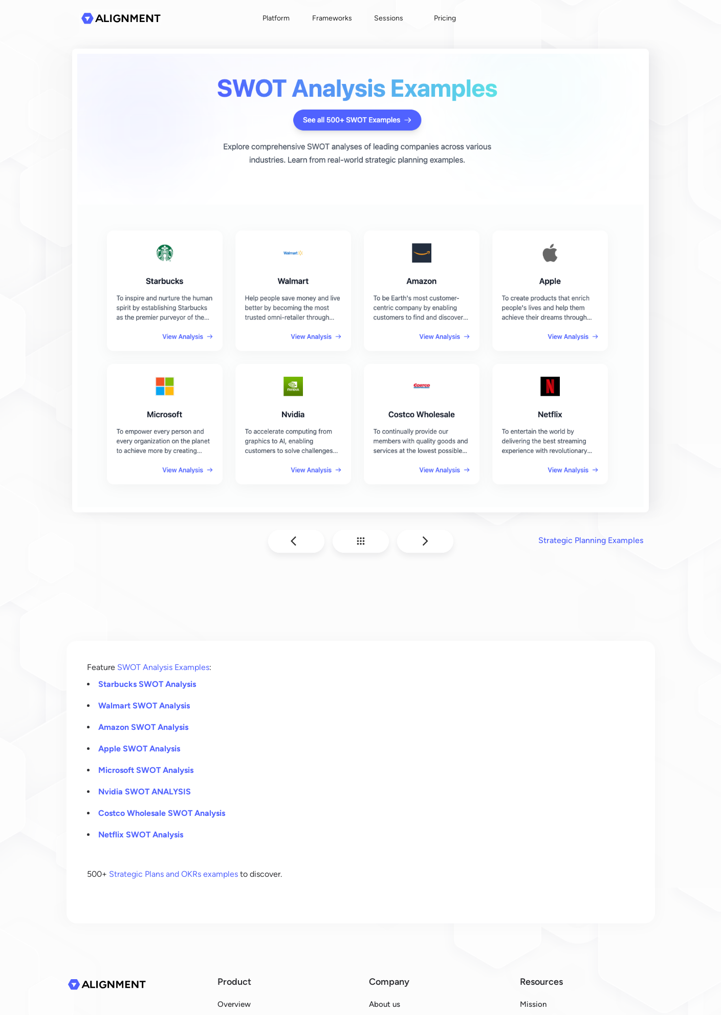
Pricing (445, 18)
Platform (276, 18)
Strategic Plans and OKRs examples (173, 874)
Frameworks (332, 18)
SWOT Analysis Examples (163, 667)
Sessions (388, 18)
